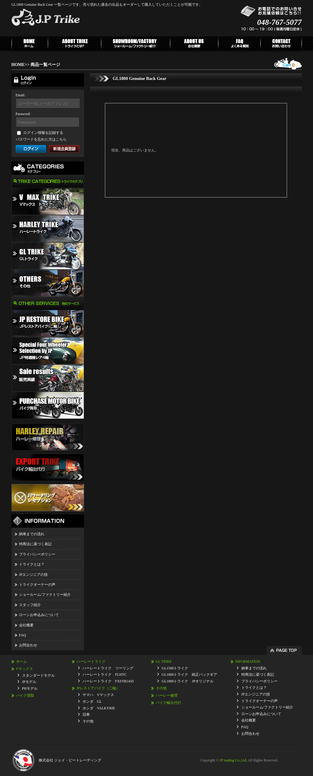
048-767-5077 (279, 22)
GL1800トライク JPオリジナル (188, 681)
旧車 (86, 714)
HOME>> (20, 64)
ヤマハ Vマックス (98, 695)
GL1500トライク (175, 668)
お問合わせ (28, 645)
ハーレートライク (91, 661)
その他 (88, 721)
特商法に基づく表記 (35, 544)
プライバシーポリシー (37, 554)
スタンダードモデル (38, 675)
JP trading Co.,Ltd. (233, 760)
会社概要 (26, 625)
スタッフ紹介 (30, 605)
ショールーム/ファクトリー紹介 (45, 594)
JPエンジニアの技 (33, 574)
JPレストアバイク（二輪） (98, 688)
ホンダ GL (92, 701)
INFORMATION (247, 661)
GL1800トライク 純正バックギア (189, 674)
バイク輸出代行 (168, 703)
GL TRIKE (164, 661)
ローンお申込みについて (39, 615)
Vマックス (24, 669)
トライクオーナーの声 (37, 584)
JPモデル (29, 682)
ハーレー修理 (167, 695)
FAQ (22, 635)
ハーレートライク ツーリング (108, 668)
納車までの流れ (31, 534)
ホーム (21, 661)
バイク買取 (25, 695)
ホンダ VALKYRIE (99, 708)
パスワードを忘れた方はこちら (41, 139)
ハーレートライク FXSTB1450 (108, 681)
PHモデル (29, 688)
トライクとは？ (31, 564)
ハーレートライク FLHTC (105, 674)
